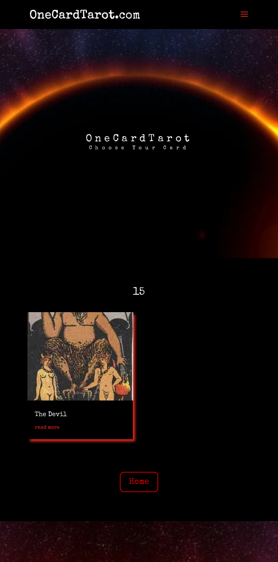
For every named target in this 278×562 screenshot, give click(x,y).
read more (47, 427)
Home (139, 482)
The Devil (51, 414)
